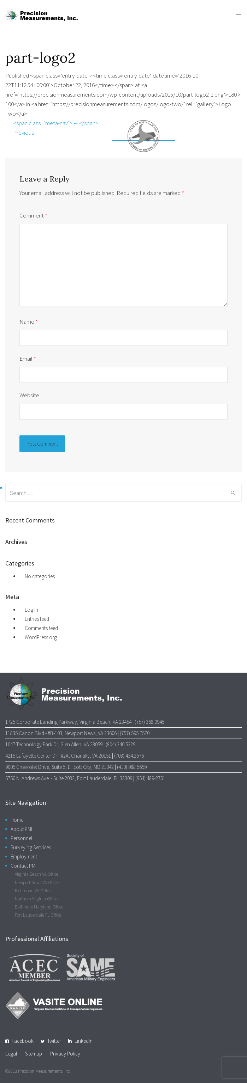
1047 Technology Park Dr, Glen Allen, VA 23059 (53, 744)
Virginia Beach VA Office (36, 874)
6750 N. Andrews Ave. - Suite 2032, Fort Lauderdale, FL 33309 (68, 778)
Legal (11, 1053)
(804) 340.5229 (120, 744)
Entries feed (37, 619)
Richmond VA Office (33, 891)
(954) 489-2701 (150, 778)
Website (29, 395)
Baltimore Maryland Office (39, 907)
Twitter (54, 1041)
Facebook (23, 1041)
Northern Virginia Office (36, 899)
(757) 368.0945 (149, 721)
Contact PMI (23, 865)
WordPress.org (41, 637)
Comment (33, 215)
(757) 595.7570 (134, 733)
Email (27, 358)
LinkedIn (84, 1041)
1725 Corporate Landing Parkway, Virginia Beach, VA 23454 (68, 721)
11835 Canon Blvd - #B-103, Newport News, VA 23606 (61, 733)
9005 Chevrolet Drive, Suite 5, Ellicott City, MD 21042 (59, 767)
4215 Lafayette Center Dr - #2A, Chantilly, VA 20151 (58, 755)
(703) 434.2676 (129, 755)
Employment (24, 856)
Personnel (21, 838)
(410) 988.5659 (132, 767)
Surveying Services (31, 847)
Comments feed (41, 628)
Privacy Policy (65, 1053)
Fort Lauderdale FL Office (38, 915)
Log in (31, 609)
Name (28, 321)
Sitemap (33, 1053)
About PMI (21, 829)
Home (17, 819)
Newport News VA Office (37, 883)
